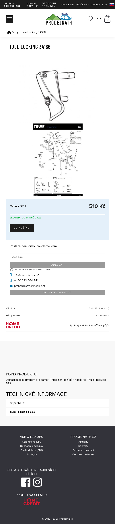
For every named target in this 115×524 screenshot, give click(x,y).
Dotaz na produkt (57, 292)
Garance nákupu (31, 441)
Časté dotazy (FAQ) (32, 450)
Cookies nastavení (83, 454)
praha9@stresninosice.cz (30, 286)
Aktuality (83, 441)
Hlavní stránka (33, 5)
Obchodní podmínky (49, 5)
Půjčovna (82, 4)
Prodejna (68, 4)
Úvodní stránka (9, 32)
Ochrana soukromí (83, 450)
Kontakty (97, 4)
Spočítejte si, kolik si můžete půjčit (89, 325)
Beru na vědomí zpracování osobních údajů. (33, 269)
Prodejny (32, 454)
